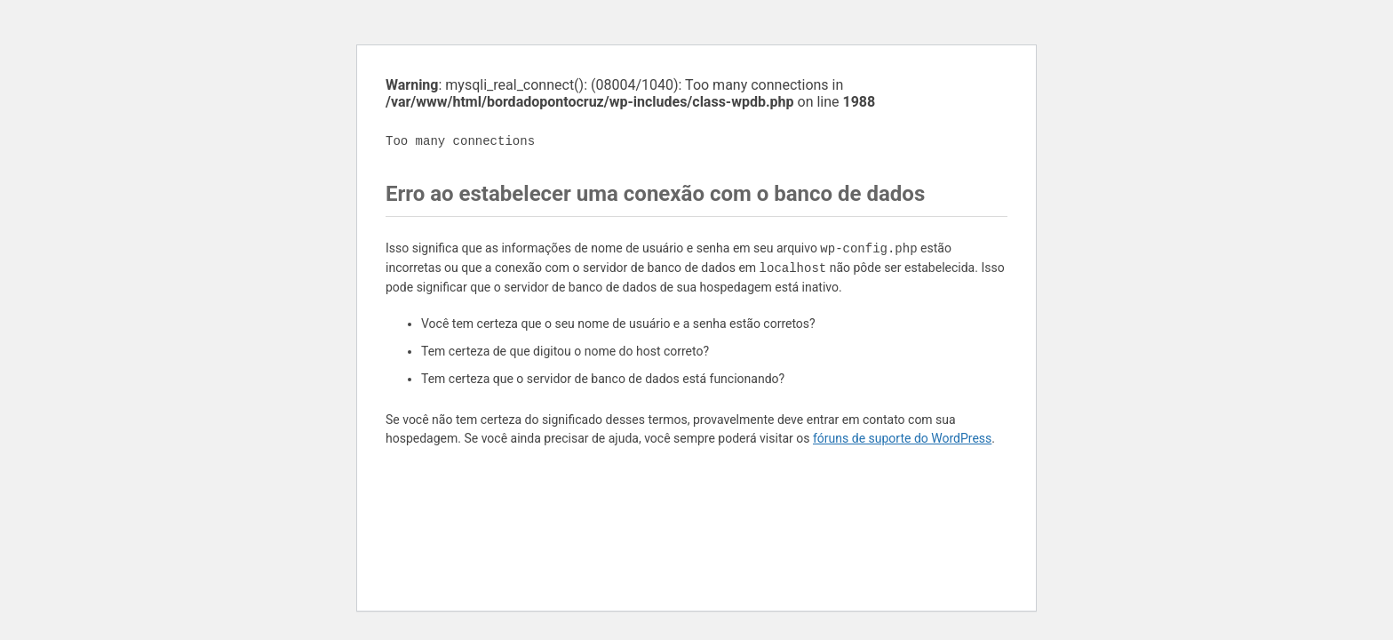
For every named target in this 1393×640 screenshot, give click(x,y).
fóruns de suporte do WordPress (902, 438)
